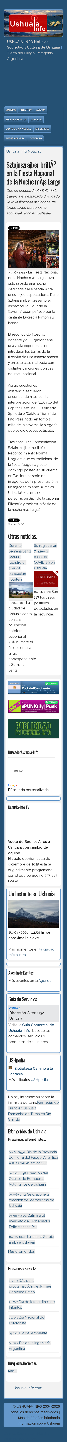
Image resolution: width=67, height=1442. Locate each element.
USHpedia (36, 119)
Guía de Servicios (16, 119)
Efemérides (42, 129)
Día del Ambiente (28, 1333)
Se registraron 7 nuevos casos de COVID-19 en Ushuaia (45, 556)
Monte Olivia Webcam (18, 129)
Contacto (36, 138)
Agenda (40, 110)
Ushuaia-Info (16, 151)
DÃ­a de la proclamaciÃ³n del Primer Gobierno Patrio (30, 1286)
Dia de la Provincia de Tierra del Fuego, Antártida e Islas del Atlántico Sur (33, 1157)
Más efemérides (21, 1251)
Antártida (26, 110)
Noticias (11, 110)
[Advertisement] (33, 85)
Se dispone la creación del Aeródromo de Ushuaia (31, 1200)
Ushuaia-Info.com (27, 1388)
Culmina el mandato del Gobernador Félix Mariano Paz (29, 1221)
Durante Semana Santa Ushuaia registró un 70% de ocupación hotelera (20, 562)
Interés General (16, 138)
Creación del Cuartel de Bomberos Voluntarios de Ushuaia (28, 1178)
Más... (12, 1371)
